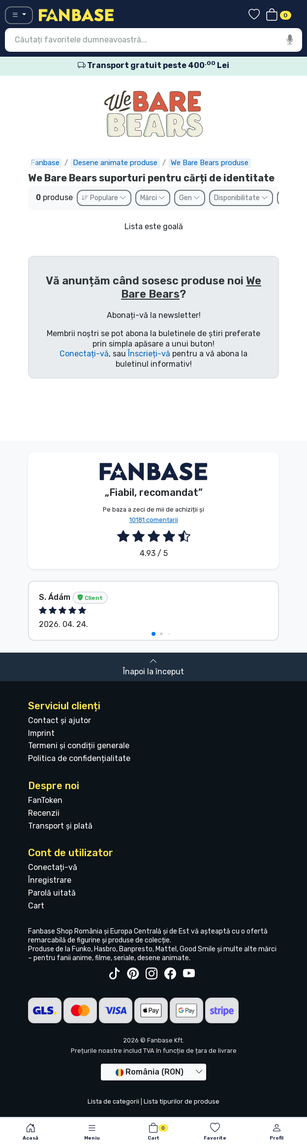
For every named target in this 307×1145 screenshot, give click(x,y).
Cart (36, 905)
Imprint (41, 733)
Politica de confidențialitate (79, 758)
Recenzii (44, 813)
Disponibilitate (241, 198)
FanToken (45, 800)
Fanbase (45, 162)
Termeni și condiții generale (78, 745)
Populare (104, 198)
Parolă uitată (52, 893)
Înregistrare (49, 880)
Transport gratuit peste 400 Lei (153, 65)
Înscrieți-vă (149, 353)
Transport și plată (60, 826)
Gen (189, 198)
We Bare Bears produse (209, 162)
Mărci (152, 198)
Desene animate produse (115, 162)
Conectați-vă (84, 353)
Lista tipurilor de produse (181, 1101)
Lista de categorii (113, 1101)
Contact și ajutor (59, 720)
